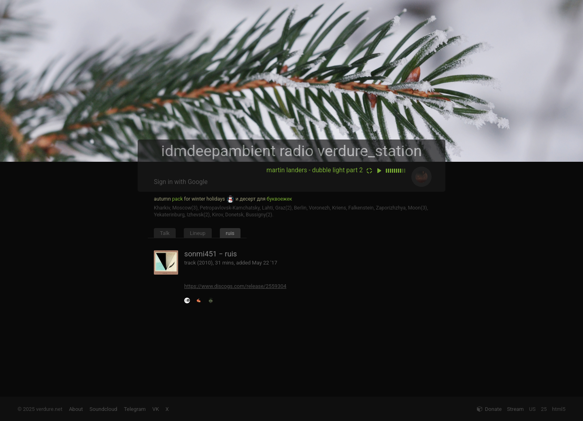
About (76, 409)
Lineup (198, 233)
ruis (230, 233)
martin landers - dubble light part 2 (314, 170)
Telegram (135, 409)
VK (155, 409)
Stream (515, 409)
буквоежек (279, 199)
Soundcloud (103, 409)
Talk (165, 233)
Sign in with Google (181, 182)
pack (177, 199)
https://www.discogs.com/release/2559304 (235, 286)
